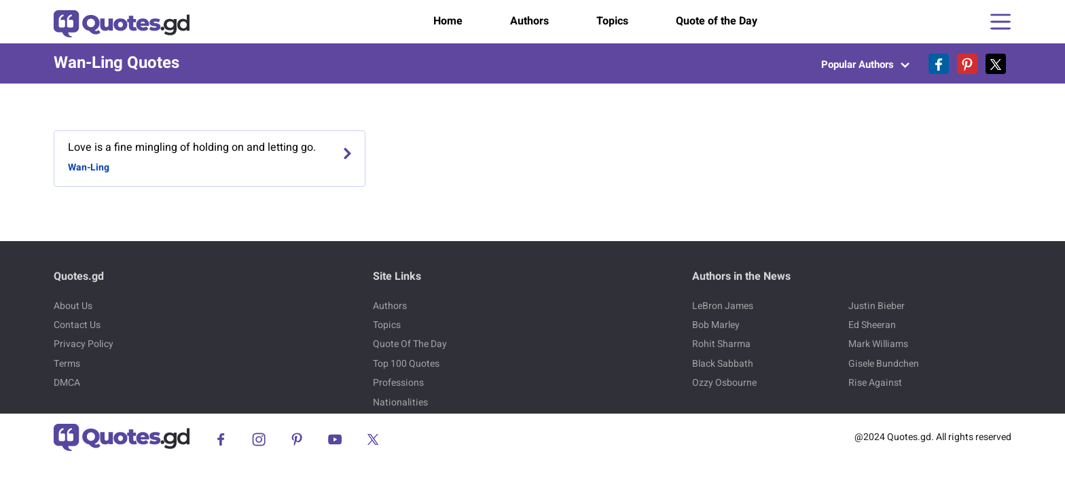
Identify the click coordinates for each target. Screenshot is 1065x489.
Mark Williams (878, 344)
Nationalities (400, 402)
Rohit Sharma (721, 344)
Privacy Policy (83, 344)
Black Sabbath (722, 364)
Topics (612, 21)
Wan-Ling (88, 167)
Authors (529, 21)
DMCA (67, 383)
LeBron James (722, 306)
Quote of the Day (716, 21)
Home (448, 21)
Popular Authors (865, 64)
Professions (398, 383)
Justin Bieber (876, 306)
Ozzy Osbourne (724, 383)
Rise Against (875, 383)
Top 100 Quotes (406, 364)
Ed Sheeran (872, 325)
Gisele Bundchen (883, 364)
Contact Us (77, 325)
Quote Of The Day (410, 344)
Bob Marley (716, 325)
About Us (73, 306)
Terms (67, 364)
